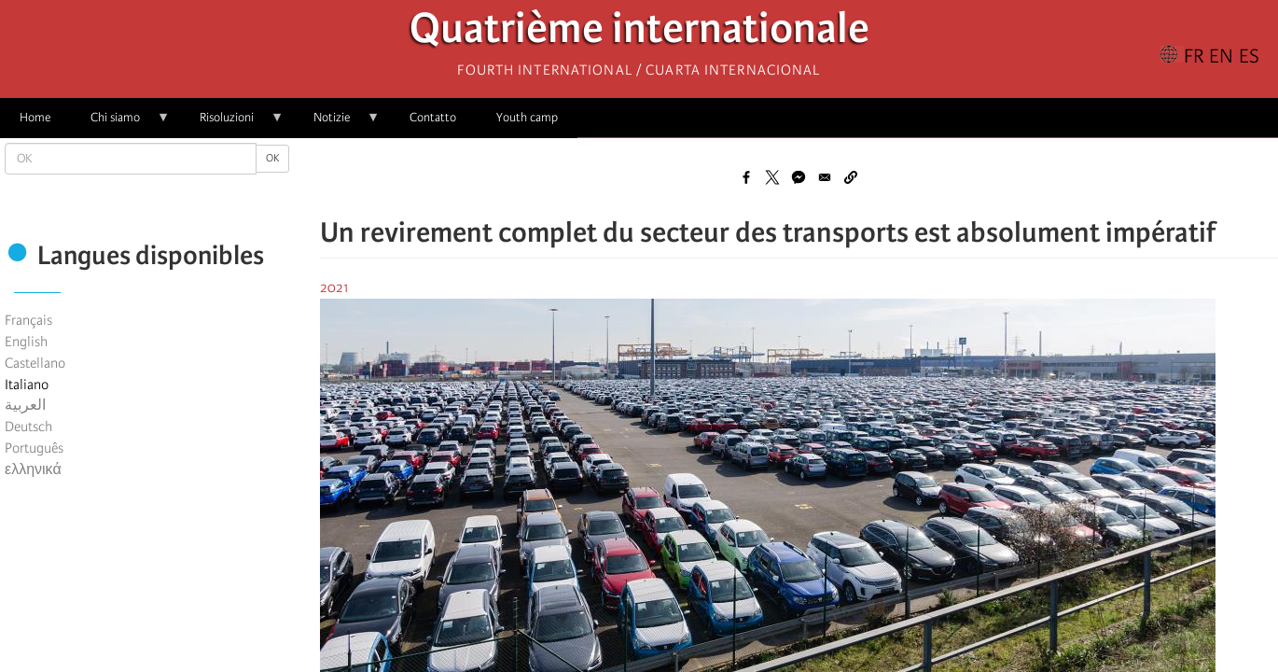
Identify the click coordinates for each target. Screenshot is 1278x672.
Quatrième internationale (639, 33)
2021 (334, 287)
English (26, 341)
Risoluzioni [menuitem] (232, 123)
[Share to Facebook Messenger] (798, 177)
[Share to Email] (824, 177)
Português (34, 448)
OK (272, 158)
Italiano (27, 384)
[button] (850, 177)
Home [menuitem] (35, 117)
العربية (25, 405)
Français (28, 320)
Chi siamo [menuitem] (120, 123)
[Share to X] (772, 177)
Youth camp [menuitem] (527, 117)
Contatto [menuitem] (433, 117)
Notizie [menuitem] (337, 123)
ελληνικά (33, 469)
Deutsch (28, 426)
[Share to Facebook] (746, 177)
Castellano (35, 363)
